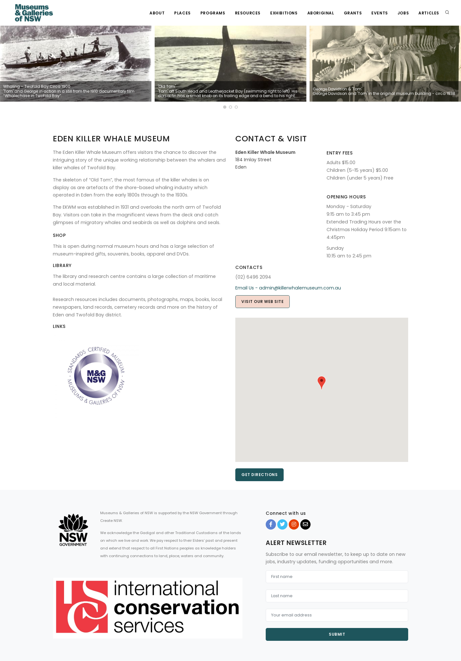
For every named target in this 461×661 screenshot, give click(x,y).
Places (182, 13)
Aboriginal (320, 13)
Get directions (259, 474)
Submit (337, 634)
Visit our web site (262, 301)
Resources (248, 13)
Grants (353, 13)
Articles (428, 13)
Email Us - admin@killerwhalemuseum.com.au (288, 288)
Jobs (403, 13)
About (157, 13)
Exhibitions (284, 13)
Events (379, 13)
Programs (212, 13)
